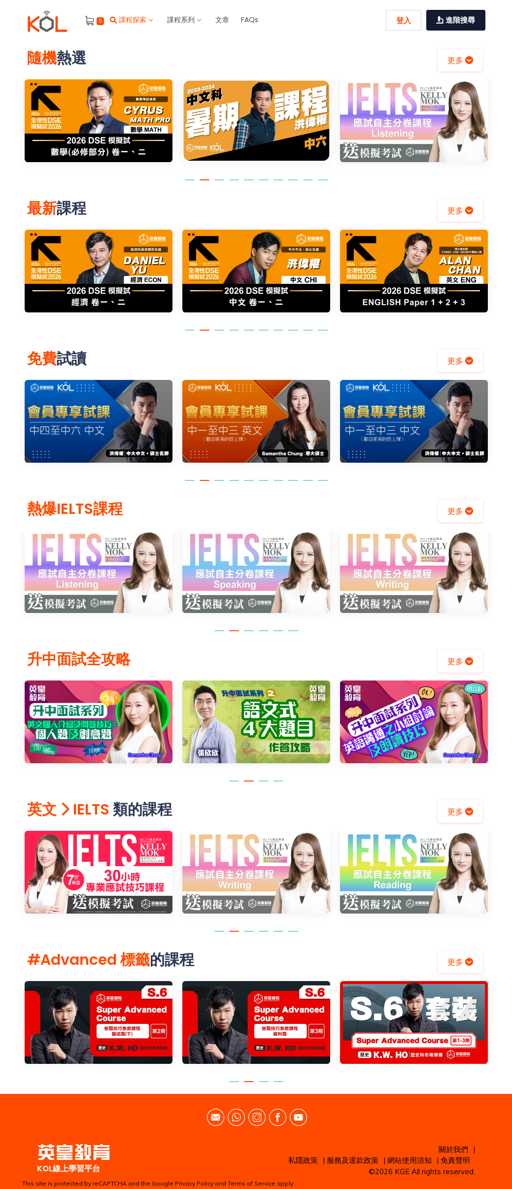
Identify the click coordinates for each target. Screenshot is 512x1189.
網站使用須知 (409, 1160)
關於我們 (453, 1149)
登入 (403, 20)
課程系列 (184, 20)
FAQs (249, 20)
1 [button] (190, 184)
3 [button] (219, 184)
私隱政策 (303, 1160)
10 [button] (323, 184)
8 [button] (293, 184)
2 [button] (204, 184)
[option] (98, 128)
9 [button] (308, 184)
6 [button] (264, 184)
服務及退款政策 (352, 1160)
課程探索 (131, 20)
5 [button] (249, 184)
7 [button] (278, 184)
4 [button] (234, 184)
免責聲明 (455, 1160)
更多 (460, 60)
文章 (222, 20)
